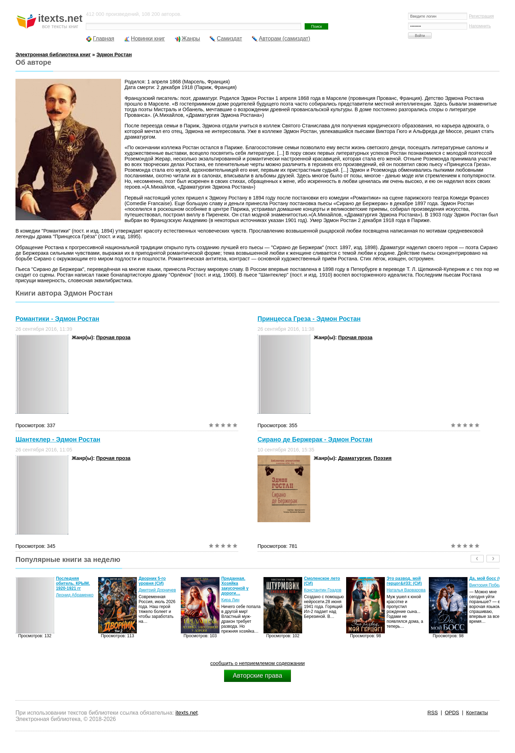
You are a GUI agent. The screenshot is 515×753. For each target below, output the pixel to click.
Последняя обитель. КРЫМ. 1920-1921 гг (73, 583)
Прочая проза (113, 337)
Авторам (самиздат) (284, 39)
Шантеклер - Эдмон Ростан (57, 439)
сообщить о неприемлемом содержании (257, 663)
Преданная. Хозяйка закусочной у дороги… (235, 586)
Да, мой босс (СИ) (487, 578)
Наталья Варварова (406, 590)
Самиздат (229, 39)
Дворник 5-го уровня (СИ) (152, 581)
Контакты (477, 712)
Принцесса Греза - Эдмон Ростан (309, 318)
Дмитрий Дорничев (157, 590)
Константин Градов (322, 590)
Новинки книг (148, 39)
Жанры (191, 39)
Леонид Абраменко (75, 595)
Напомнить (480, 26)
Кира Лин (230, 599)
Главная (103, 39)
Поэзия (383, 458)
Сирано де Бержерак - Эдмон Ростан (315, 439)
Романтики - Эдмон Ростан (57, 318)
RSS (432, 712)
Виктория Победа (486, 585)
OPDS (452, 712)
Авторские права (257, 675)
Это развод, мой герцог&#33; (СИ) (404, 581)
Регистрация (481, 16)
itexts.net (187, 713)
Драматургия (354, 458)
